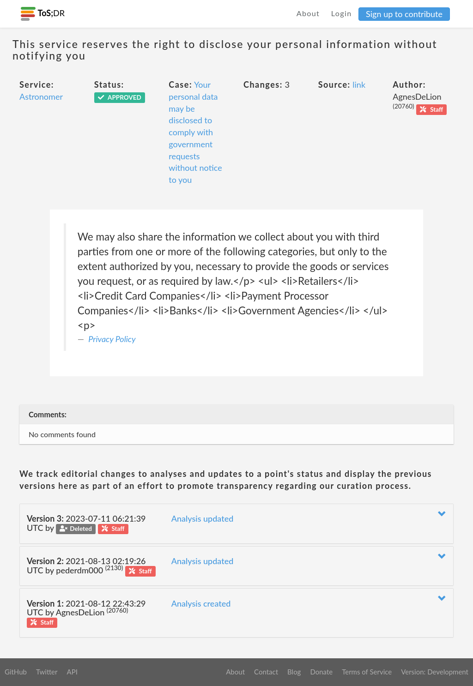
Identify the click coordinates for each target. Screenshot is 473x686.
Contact (266, 672)
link (358, 84)
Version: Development (434, 672)
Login (341, 13)
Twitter (47, 672)
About (308, 13)
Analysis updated (202, 518)
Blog (294, 672)
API (72, 672)
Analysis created (201, 603)
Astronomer (41, 96)
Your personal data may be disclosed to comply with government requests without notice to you (195, 132)
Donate (321, 672)
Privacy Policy (111, 339)
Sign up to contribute (404, 14)
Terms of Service (367, 672)
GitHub (16, 672)
